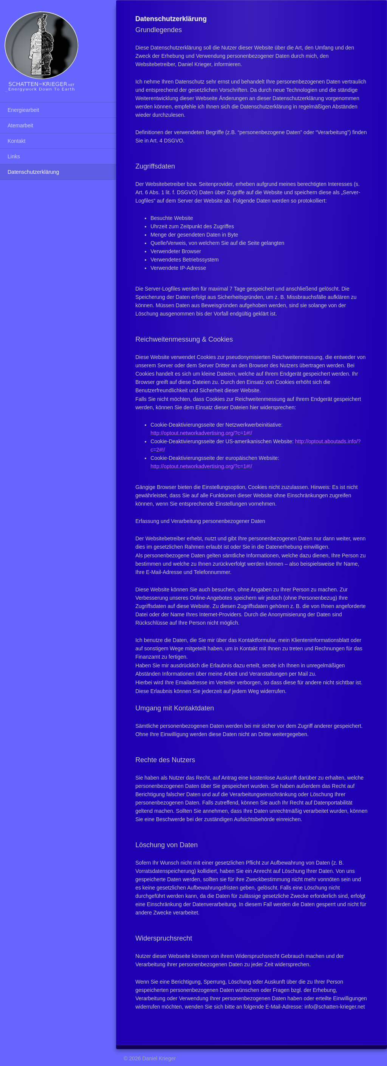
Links (14, 156)
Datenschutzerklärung (33, 172)
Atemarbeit (20, 125)
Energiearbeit (23, 110)
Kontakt (16, 141)
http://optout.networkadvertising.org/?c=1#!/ (201, 433)
